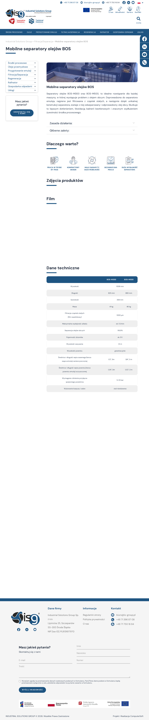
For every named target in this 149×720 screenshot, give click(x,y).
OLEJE (29, 32)
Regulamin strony (92, 614)
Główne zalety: (59, 130)
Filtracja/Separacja (43, 41)
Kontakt (138, 12)
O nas (111, 12)
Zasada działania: (61, 123)
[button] (138, 20)
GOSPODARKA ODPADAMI (123, 32)
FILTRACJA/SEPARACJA (70, 32)
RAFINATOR (104, 32)
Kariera (130, 12)
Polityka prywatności (94, 619)
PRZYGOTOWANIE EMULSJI (46, 32)
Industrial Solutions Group (19, 41)
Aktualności (120, 12)
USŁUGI (140, 32)
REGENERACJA (90, 32)
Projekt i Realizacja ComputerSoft (128, 716)
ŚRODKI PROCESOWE (14, 32)
